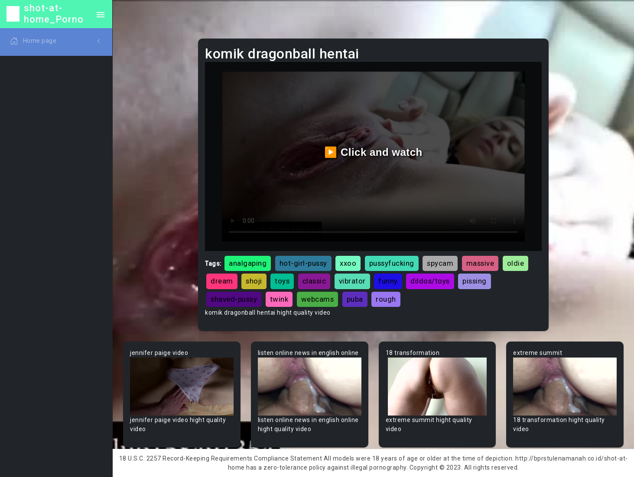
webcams (317, 299)
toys (282, 281)
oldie (515, 263)
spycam (440, 263)
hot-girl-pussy (303, 263)
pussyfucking (391, 263)
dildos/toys (430, 281)
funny (388, 281)
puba (355, 299)
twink (279, 299)
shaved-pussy (234, 299)
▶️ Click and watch (373, 152)
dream (222, 281)
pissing (474, 281)
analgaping (248, 263)
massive (480, 263)
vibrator (352, 281)
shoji (254, 281)
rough (386, 299)
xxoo (348, 263)
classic (314, 281)
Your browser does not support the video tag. (182, 387)
